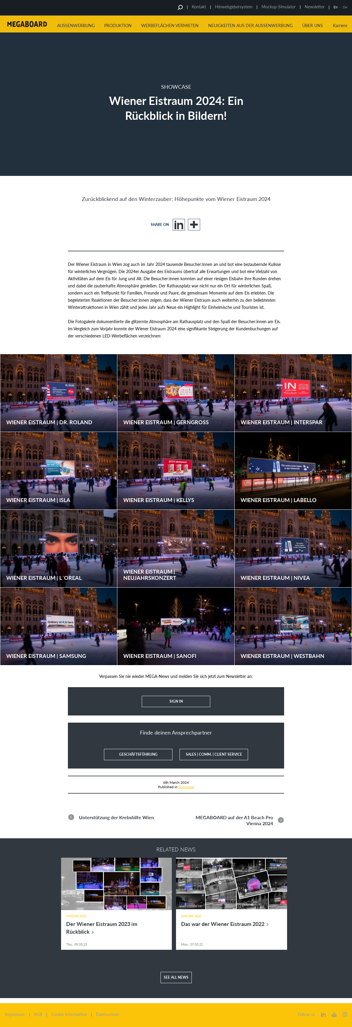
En (336, 7)
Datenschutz (107, 1014)
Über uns (312, 25)
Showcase (186, 786)
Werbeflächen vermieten (170, 25)
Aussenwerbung (76, 25)
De (345, 7)
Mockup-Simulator (278, 6)
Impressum (15, 1014)
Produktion (118, 25)
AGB (38, 1014)
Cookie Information (69, 1014)
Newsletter (315, 6)
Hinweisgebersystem (234, 6)
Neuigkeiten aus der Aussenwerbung (250, 25)
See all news (176, 982)
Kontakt (199, 6)
